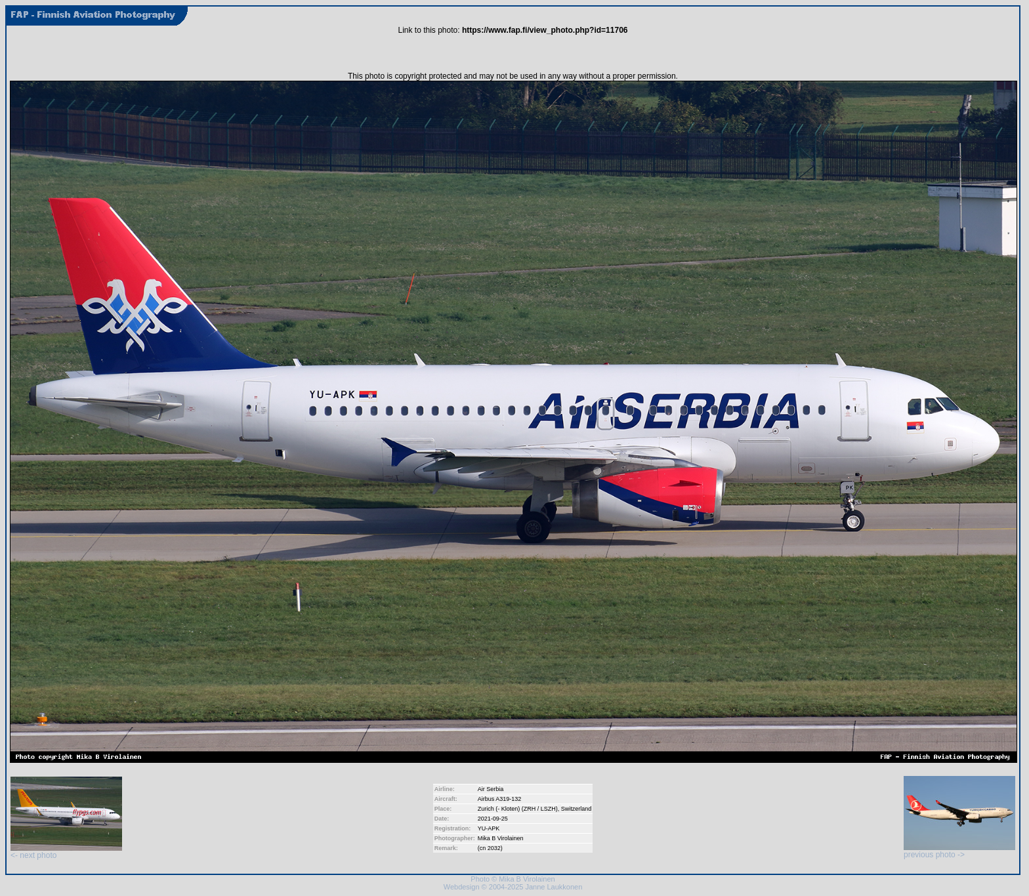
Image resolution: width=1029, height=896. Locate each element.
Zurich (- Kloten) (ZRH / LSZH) (518, 808)
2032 (494, 848)
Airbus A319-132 (500, 799)
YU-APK (489, 828)
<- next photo (66, 852)
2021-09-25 (493, 818)
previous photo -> (959, 851)
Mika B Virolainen (501, 838)
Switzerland (576, 808)
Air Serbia (491, 789)
